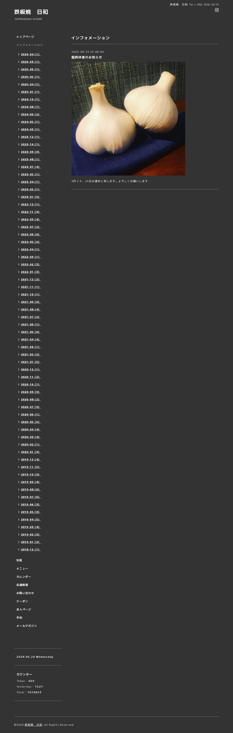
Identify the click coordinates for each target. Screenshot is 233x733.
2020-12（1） (31, 369)
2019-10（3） (31, 474)
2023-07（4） (31, 167)
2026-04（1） (31, 54)
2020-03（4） (31, 437)
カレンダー (23, 577)
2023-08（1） (31, 159)
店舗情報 (22, 585)
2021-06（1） (31, 324)
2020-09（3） (31, 392)
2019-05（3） (31, 512)
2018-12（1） (31, 549)
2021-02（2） (31, 354)
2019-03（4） (31, 527)
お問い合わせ (25, 593)
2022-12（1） (31, 204)
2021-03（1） (31, 347)
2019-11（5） (31, 467)
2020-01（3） (31, 452)
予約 (19, 618)
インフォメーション (29, 45)
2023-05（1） (31, 174)
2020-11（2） (31, 377)
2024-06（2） (31, 114)
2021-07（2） (31, 317)
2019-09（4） (31, 482)
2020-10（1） (31, 384)
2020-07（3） (31, 407)
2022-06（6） (31, 234)
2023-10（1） (31, 144)
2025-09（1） (31, 69)
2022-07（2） (31, 227)
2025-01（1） (31, 92)
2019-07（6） (31, 497)
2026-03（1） (31, 62)
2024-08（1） (31, 107)
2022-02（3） (31, 264)
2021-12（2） (31, 279)
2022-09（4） (31, 219)
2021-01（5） (31, 362)
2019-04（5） (31, 519)
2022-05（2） (31, 242)
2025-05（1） (31, 77)
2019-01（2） (31, 542)
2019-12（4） (31, 459)
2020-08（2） (31, 399)
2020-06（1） (31, 414)
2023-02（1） (31, 189)
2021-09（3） (31, 302)
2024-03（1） (31, 129)
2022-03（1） (31, 257)
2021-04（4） (31, 339)
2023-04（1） (31, 182)
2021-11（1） (31, 287)
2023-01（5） (31, 197)
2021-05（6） (31, 332)
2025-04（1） (31, 84)
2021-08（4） (31, 309)
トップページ (25, 37)
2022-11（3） (31, 212)
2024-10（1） (31, 99)
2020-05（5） (31, 422)
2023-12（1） (31, 137)
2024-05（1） (31, 122)
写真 (19, 560)
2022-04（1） (31, 249)
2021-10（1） (31, 294)
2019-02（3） (31, 534)
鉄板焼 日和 (31, 12)
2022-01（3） (31, 272)
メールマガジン (26, 626)
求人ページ (23, 609)
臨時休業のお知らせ (86, 57)
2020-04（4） (31, 429)
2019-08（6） (31, 489)
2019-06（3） (31, 504)
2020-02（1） (31, 444)
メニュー (22, 568)
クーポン (22, 601)
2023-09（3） (31, 152)
